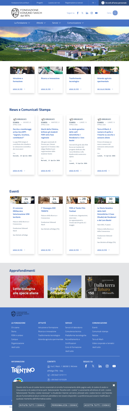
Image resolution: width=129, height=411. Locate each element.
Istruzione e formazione (18, 80)
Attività (42, 323)
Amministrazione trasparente (33, 401)
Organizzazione (17, 343)
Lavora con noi (54, 2)
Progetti (40, 2)
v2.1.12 (76, 407)
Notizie (95, 335)
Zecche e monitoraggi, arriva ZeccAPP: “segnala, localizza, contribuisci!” (22, 133)
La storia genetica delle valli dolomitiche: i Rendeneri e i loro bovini (76, 135)
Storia (13, 331)
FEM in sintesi (17, 335)
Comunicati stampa (100, 331)
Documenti (85, 401)
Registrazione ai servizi (74, 2)
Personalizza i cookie (16, 407)
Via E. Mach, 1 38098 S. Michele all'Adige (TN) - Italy (62, 369)
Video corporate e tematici (103, 343)
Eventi (94, 327)
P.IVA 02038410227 (57, 384)
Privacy (14, 401)
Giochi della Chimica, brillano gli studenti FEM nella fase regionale (50, 133)
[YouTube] (94, 12)
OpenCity (71, 407)
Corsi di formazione (73, 347)
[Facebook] (75, 12)
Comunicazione (99, 323)
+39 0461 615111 (57, 375)
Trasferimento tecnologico (75, 80)
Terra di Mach (97, 339)
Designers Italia (101, 407)
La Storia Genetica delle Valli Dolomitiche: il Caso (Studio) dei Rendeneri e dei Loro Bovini (106, 214)
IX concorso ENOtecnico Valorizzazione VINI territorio (21, 213)
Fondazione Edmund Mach (20, 3)
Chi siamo (15, 327)
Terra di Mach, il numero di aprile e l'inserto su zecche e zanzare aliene (106, 133)
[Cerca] (115, 13)
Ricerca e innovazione (50, 78)
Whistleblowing (55, 401)
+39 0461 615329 (57, 380)
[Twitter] (80, 12)
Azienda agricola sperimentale (104, 80)
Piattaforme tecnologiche (75, 335)
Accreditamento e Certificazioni (72, 341)
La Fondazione (18, 323)
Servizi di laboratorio (73, 327)
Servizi (68, 323)
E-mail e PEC (71, 401)
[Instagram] (89, 12)
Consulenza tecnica (73, 331)
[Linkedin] (85, 12)
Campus (14, 339)
